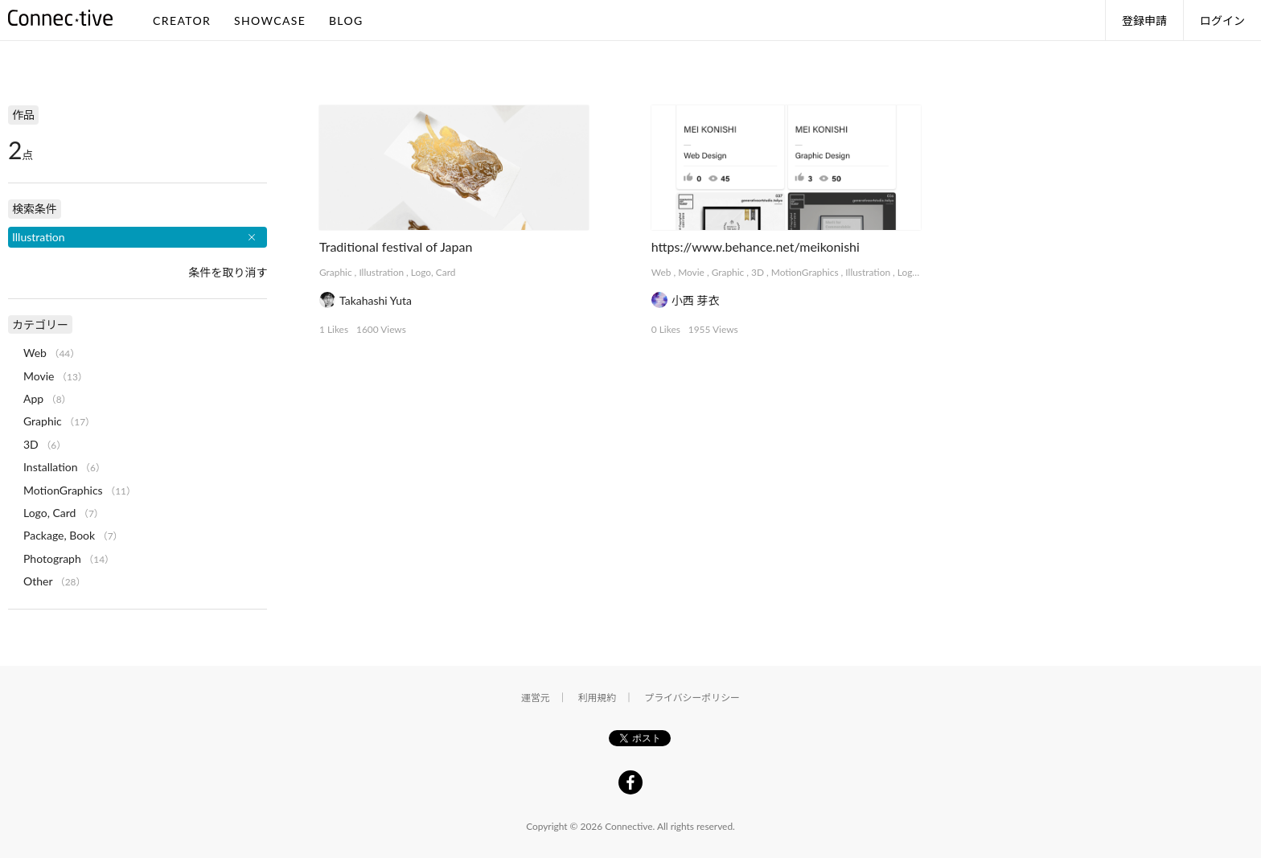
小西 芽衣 (696, 300)
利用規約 (597, 698)
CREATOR (182, 20)
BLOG (346, 20)
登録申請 (1144, 20)
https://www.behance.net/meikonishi (755, 246)
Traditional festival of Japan (395, 246)
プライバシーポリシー (692, 698)
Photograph (52, 558)
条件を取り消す (227, 272)
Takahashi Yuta (375, 300)
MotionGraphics (805, 272)
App (33, 398)
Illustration (381, 272)
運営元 (535, 698)
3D (757, 272)
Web (661, 272)
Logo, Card (433, 272)
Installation (50, 467)
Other (37, 581)
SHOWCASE (270, 20)
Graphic (335, 272)
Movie (691, 272)
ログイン (1222, 20)
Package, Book (59, 535)
